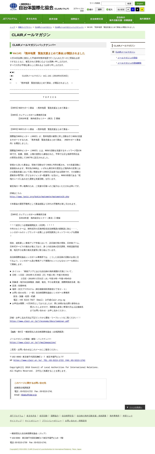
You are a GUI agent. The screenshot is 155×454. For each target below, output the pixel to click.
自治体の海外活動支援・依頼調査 (121, 19)
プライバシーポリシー (52, 421)
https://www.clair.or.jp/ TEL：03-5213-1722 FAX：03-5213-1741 (49, 360)
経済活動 (53, 19)
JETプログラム (16, 416)
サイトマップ (16, 421)
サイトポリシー (32, 421)
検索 (129, 3)
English (140, 4)
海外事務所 (114, 416)
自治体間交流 (97, 19)
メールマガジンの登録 (127, 58)
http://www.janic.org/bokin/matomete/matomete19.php (39, 197)
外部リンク (128, 416)
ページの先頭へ (135, 407)
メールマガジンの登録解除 (129, 63)
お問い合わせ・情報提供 (76, 421)
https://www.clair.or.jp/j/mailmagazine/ (33, 342)
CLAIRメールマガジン (43, 27)
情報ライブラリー (25, 27)
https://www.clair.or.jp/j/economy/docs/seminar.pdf (39, 321)
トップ (12, 27)
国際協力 (75, 19)
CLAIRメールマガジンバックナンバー (69, 27)
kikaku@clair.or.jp (29, 395)
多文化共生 (31, 19)
